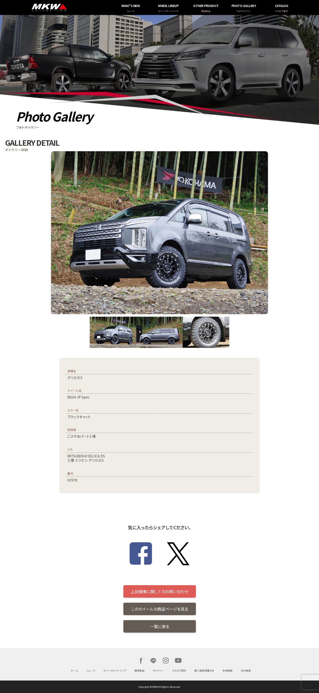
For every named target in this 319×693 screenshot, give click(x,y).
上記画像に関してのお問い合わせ (159, 591)
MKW (79, 7)
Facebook (141, 660)
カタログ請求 (179, 670)
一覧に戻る (159, 626)
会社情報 (246, 670)
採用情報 (228, 670)
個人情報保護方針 (204, 670)
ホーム (74, 670)
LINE (153, 660)
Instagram (166, 660)
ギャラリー (158, 670)
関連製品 (140, 670)
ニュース (90, 670)
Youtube (178, 660)
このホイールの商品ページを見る (159, 609)
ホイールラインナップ (114, 670)
